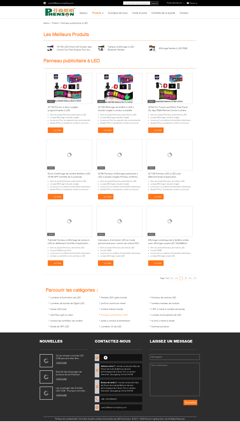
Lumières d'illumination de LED (65, 297)
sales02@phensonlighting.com (61, 3)
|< (172, 278)
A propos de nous (118, 12)
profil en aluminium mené (113, 303)
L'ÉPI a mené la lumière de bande (168, 309)
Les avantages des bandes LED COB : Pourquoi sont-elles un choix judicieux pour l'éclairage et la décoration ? (71, 390)
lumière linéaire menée (112, 309)
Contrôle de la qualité (163, 12)
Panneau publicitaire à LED (114, 315)
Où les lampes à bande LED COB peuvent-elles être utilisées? (70, 357)
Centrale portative (160, 326)
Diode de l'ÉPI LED (59, 326)
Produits (96, 12)
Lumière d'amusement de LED (166, 315)
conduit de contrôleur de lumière (66, 320)
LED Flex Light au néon (61, 315)
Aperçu (83, 12)
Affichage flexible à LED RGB (173, 48)
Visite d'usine (139, 12)
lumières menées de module (165, 303)
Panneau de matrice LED (163, 297)
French (193, 3)
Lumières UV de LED (111, 326)
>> (190, 278)
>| (195, 278)
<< (176, 278)
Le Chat (56, 130)
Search (154, 3)
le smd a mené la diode (162, 320)
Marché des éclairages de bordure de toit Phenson (69, 373)
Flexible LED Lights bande (114, 297)
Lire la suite (61, 363)
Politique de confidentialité (66, 419)
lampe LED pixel (58, 309)
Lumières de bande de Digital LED (67, 303)
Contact (184, 12)
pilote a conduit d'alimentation (115, 320)
